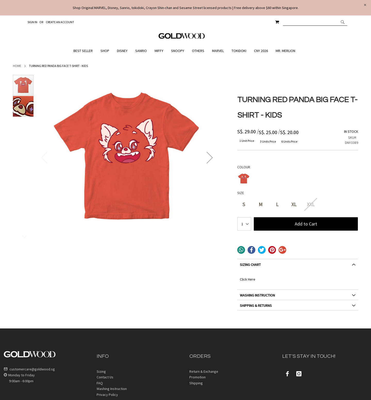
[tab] (297, 266)
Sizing (101, 371)
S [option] (243, 204)
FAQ (100, 383)
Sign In (32, 22)
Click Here (247, 279)
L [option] (277, 204)
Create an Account (60, 22)
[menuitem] (84, 51)
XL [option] (294, 204)
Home (17, 66)
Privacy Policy (107, 394)
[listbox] (297, 179)
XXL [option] (311, 204)
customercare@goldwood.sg (29, 369)
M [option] (261, 204)
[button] (209, 157)
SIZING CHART (250, 264)
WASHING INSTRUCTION (257, 295)
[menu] (185, 51)
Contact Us (105, 377)
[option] (243, 178)
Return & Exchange (203, 371)
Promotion (197, 377)
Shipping (196, 383)
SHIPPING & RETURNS (256, 305)
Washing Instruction (112, 388)
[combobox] (315, 22)
